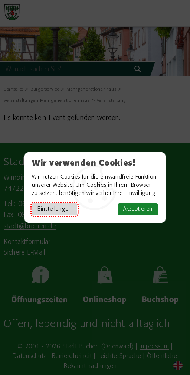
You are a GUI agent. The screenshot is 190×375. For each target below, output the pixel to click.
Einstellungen (54, 209)
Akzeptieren (138, 209)
